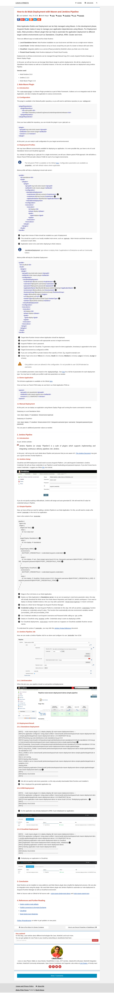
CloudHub (23, 911)
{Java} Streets (22, 3)
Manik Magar (40, 990)
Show (57, 976)
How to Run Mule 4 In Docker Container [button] (31, 927)
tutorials (81, 15)
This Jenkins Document (83, 453)
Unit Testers (83, 963)
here (57, 163)
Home (78, 3)
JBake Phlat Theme (22, 990)
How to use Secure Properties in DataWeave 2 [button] (82, 927)
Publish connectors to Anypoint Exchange (33, 907)
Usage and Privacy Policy (25, 986)
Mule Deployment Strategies (29, 914)
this (43, 467)
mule (53, 15)
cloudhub (67, 15)
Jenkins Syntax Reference (63, 628)
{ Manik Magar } (57, 958)
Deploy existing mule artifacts (29, 904)
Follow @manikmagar (24, 920)
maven (59, 15)
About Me (40, 986)
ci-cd (74, 15)
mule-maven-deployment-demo (61, 893)
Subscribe (95, 940)
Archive (89, 3)
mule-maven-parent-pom (81, 893)
